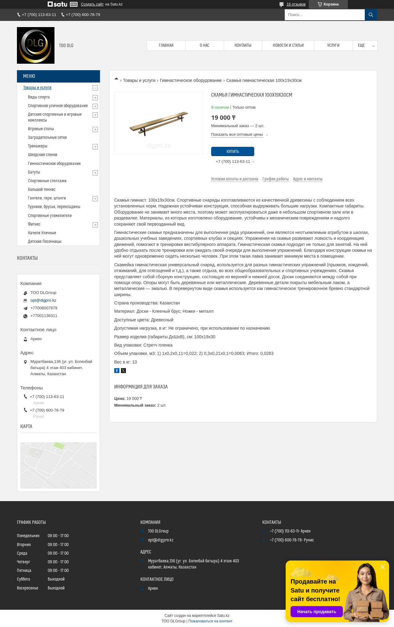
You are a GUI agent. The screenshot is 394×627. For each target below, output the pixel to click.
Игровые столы (41, 129)
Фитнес (34, 224)
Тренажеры (37, 146)
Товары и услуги (139, 80)
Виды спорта (39, 97)
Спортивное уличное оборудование (58, 105)
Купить (233, 151)
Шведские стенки (42, 154)
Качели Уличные (42, 233)
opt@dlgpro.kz (43, 300)
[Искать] (371, 14)
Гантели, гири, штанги (47, 198)
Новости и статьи (288, 45)
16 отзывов (296, 4)
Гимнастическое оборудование (191, 80)
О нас (204, 45)
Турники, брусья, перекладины (54, 206)
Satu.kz (223, 615)
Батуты (34, 172)
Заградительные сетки (47, 137)
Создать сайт (92, 4)
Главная (166, 45)
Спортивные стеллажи (47, 181)
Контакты (243, 45)
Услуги (333, 45)
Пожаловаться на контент (210, 621)
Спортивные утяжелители (50, 215)
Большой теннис (41, 189)
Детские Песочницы (45, 241)
